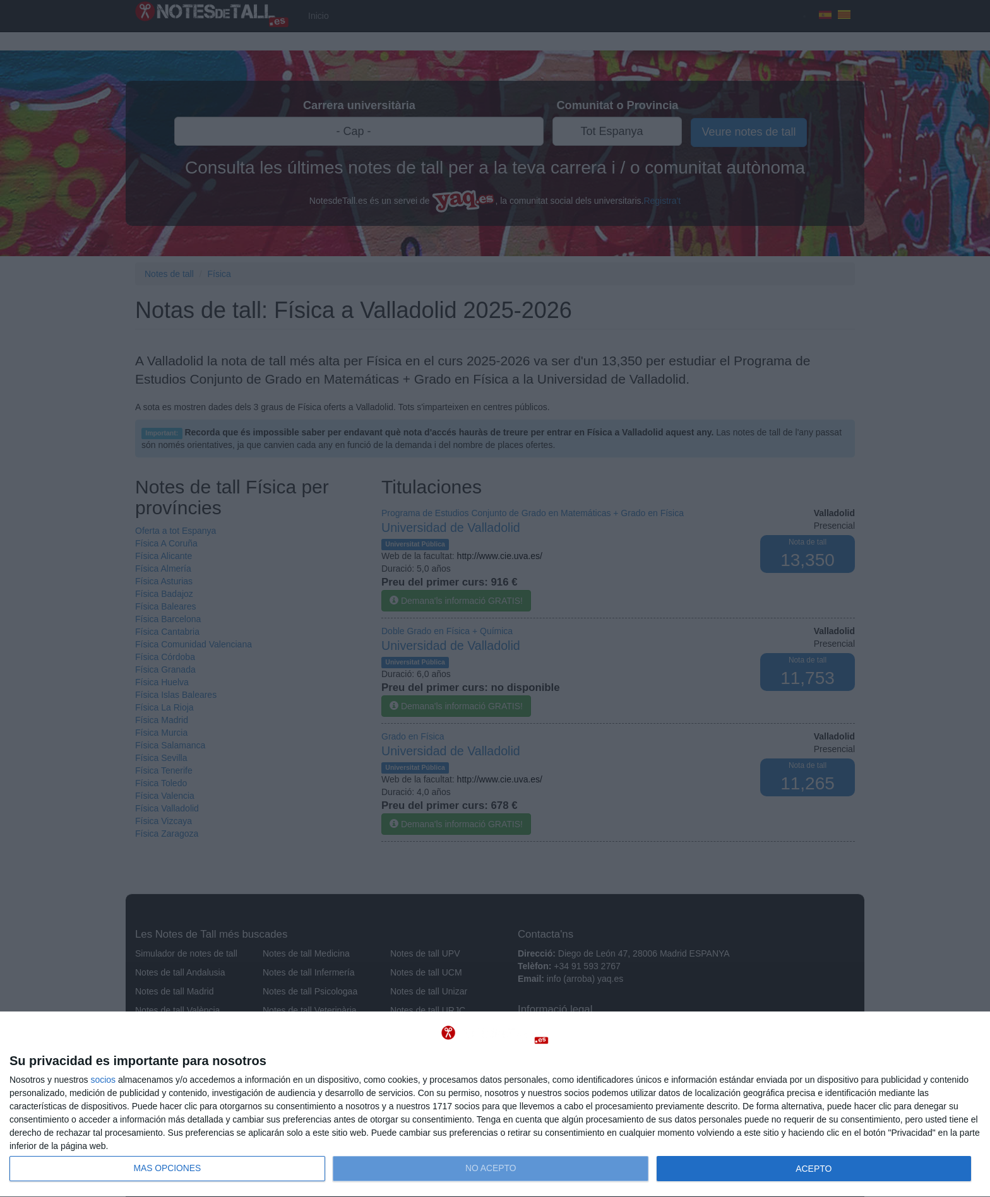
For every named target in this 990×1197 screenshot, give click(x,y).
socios (103, 1079)
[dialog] (495, 1104)
